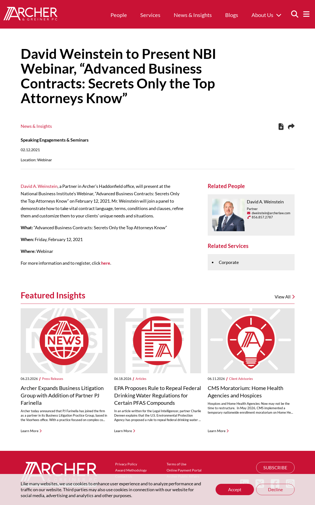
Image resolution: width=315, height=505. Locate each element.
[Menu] (306, 14)
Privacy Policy (126, 464)
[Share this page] (291, 126)
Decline (275, 489)
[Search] (294, 14)
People (118, 15)
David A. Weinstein (39, 186)
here (105, 263)
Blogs (231, 15)
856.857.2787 (262, 217)
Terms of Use (176, 464)
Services (150, 15)
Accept (234, 489)
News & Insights (193, 15)
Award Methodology (131, 470)
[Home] (30, 18)
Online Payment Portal (184, 470)
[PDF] (281, 127)
